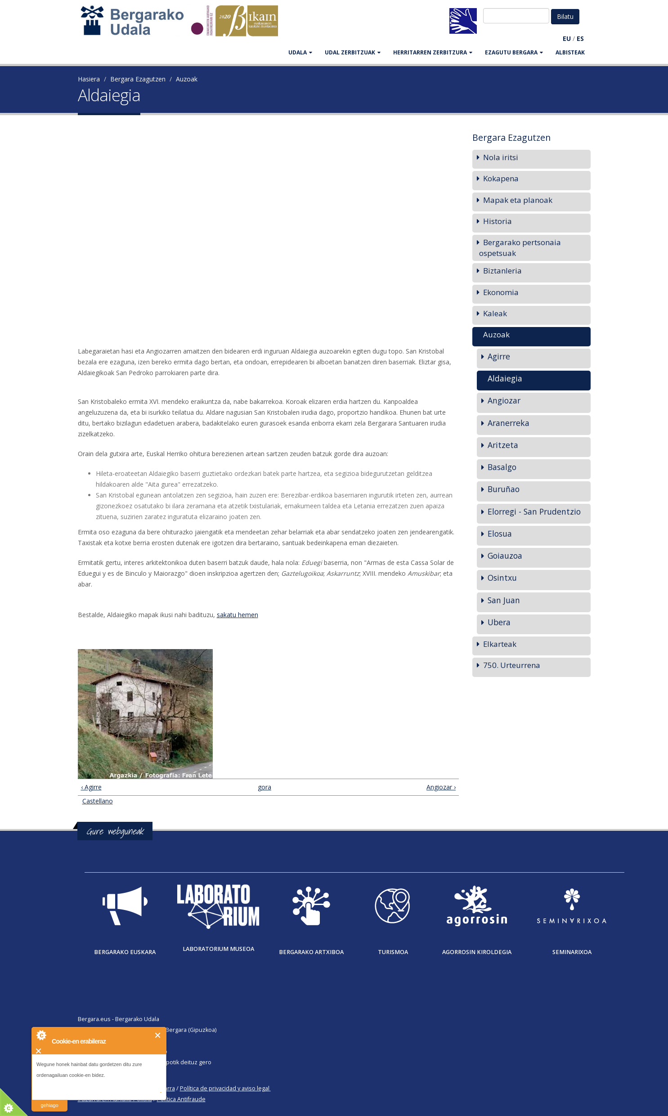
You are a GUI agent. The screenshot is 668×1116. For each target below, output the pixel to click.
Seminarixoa (572, 952)
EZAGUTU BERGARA (514, 52)
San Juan (504, 600)
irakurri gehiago (49, 1099)
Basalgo (502, 467)
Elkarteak (499, 644)
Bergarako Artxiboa (311, 952)
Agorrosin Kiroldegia (476, 952)
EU (567, 38)
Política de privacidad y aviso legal (224, 1088)
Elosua (500, 533)
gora (264, 787)
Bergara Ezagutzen (138, 79)
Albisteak (570, 52)
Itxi (158, 1035)
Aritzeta (503, 444)
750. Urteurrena (511, 665)
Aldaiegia (505, 378)
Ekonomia (501, 292)
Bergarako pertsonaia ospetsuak (520, 247)
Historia (497, 221)
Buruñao (504, 489)
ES (580, 38)
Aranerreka (508, 422)
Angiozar (504, 400)
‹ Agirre (91, 787)
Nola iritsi (500, 157)
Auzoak (186, 79)
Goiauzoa (505, 555)
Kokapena (501, 178)
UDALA (300, 52)
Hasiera (89, 79)
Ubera (499, 622)
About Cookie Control (41, 1035)
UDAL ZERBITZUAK (353, 52)
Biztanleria (502, 270)
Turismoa (393, 952)
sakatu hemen (237, 614)
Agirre (499, 356)
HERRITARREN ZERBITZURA (432, 52)
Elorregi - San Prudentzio (534, 511)
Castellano (97, 801)
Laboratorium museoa (218, 949)
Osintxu (502, 577)
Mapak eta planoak (517, 200)
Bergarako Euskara (125, 952)
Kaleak (495, 313)
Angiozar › (441, 787)
